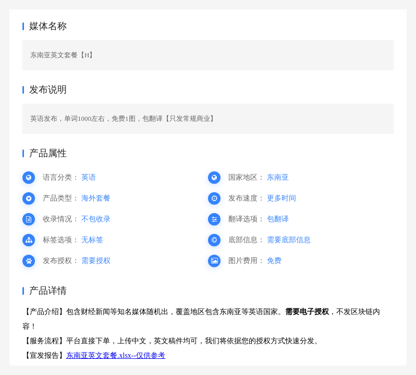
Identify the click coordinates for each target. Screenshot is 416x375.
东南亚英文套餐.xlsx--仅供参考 (115, 355)
